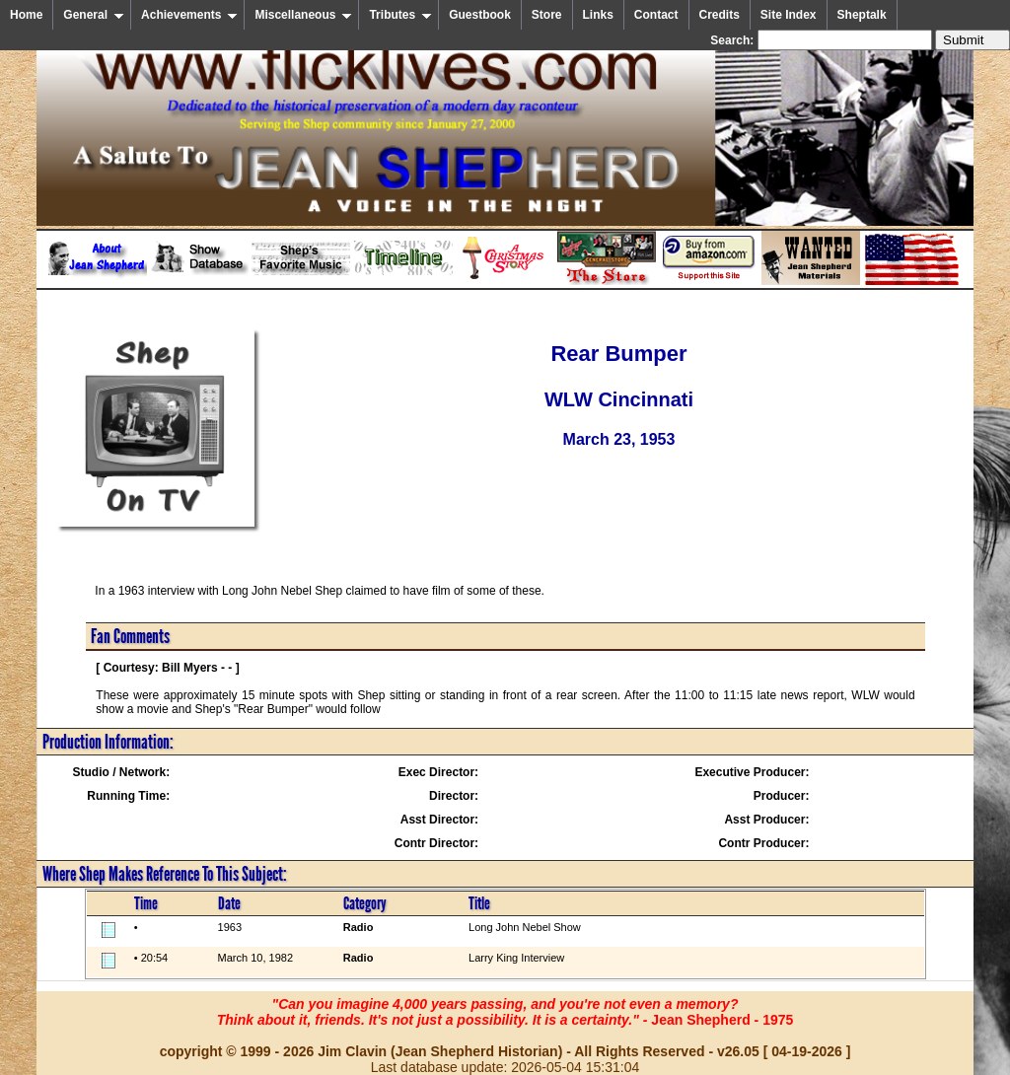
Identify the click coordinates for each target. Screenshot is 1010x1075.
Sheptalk (862, 15)
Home (26, 15)
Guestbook (480, 15)
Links (598, 15)
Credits (719, 15)
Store (547, 15)
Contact (656, 15)
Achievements (189, 15)
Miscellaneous (303, 15)
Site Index (788, 15)
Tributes (400, 15)
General (93, 15)
